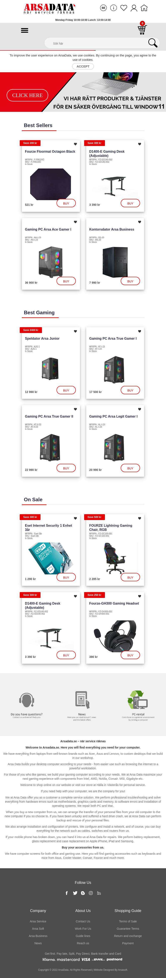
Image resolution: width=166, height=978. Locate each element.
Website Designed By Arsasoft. (110, 969)
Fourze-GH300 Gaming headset (114, 603)
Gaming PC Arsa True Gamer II (49, 416)
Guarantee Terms (128, 928)
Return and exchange (128, 936)
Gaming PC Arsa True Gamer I (113, 338)
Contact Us (83, 921)
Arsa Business (38, 936)
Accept (83, 66)
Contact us (28, 681)
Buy (66, 203)
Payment (128, 943)
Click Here (27, 95)
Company (38, 911)
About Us (83, 911)
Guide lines (83, 936)
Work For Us (83, 928)
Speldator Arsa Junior (42, 338)
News (83, 681)
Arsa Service (38, 921)
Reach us (83, 943)
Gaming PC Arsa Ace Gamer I (48, 229)
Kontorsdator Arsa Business (111, 229)
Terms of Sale (128, 921)
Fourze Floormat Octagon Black (50, 151)
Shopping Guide (127, 911)
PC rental (138, 681)
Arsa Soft (38, 928)
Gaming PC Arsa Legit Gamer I (113, 416)
